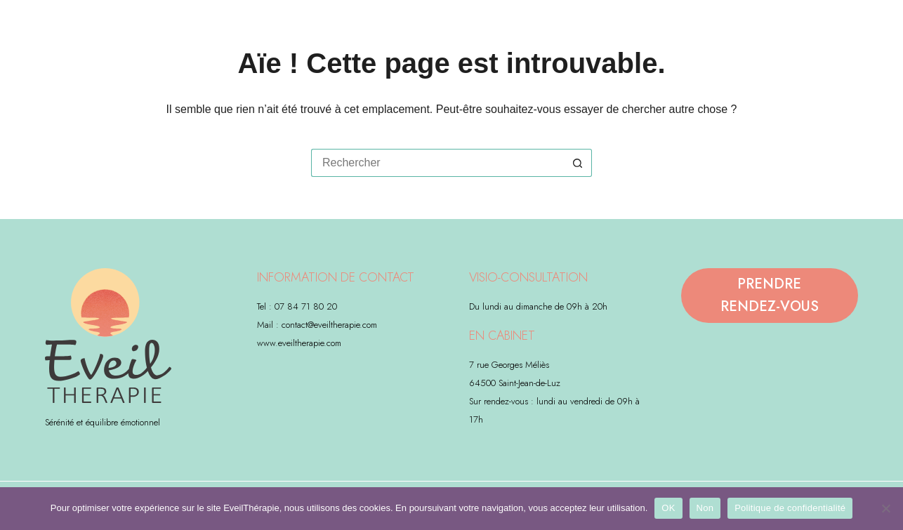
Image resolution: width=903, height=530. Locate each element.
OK (668, 508)
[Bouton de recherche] (578, 163)
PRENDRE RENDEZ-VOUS (769, 295)
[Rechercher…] (437, 163)
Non (705, 508)
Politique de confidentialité (789, 508)
